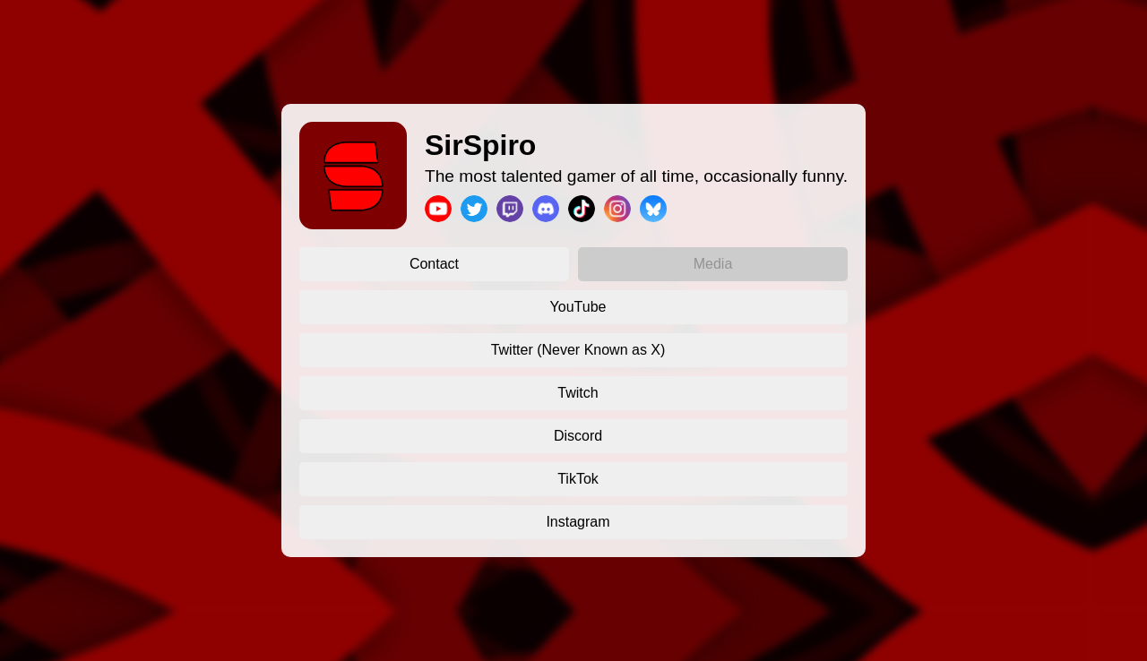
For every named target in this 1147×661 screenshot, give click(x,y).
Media (713, 263)
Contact (434, 263)
